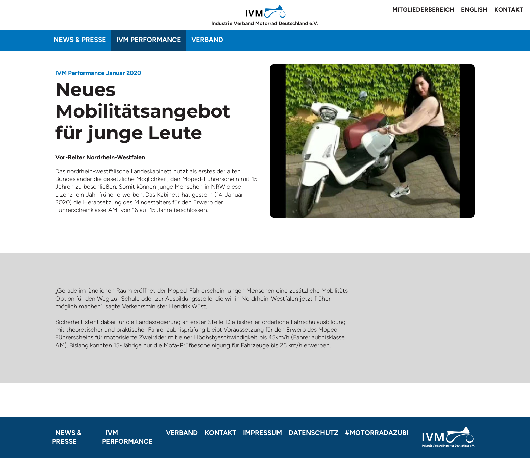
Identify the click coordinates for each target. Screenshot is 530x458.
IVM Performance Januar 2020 (98, 73)
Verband (207, 39)
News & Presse (80, 39)
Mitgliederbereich (423, 10)
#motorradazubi (376, 433)
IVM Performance (148, 39)
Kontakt (508, 10)
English (474, 10)
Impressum (262, 433)
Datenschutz (313, 433)
